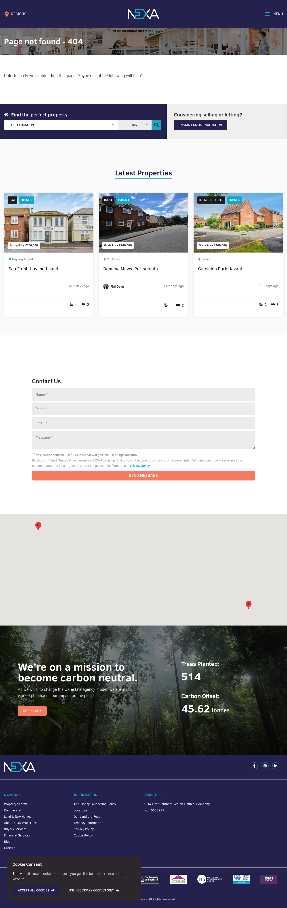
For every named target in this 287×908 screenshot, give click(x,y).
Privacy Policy (84, 829)
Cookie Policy (83, 835)
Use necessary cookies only (94, 890)
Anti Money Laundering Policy (95, 804)
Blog (7, 842)
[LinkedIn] (275, 765)
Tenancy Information (88, 823)
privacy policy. (140, 465)
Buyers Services (15, 829)
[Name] (143, 394)
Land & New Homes (17, 817)
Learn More (32, 711)
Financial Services (17, 835)
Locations (81, 810)
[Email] (143, 423)
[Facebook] (254, 765)
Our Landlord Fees (87, 817)
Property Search (15, 804)
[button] (248, 605)
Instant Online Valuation (200, 125)
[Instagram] (265, 765)
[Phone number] (143, 408)
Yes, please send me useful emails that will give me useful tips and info (84, 455)
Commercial (12, 810)
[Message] (143, 440)
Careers (9, 848)
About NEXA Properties (20, 823)
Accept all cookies (36, 890)
